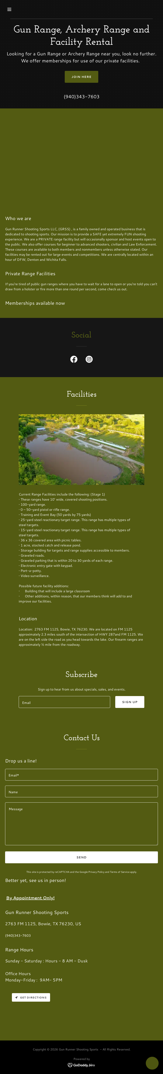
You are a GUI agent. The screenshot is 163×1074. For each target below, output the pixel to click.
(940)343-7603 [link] (82, 96)
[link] (74, 360)
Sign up (130, 702)
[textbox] (64, 702)
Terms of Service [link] (119, 872)
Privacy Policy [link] (96, 872)
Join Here (82, 77)
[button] (22, 9)
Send (81, 857)
